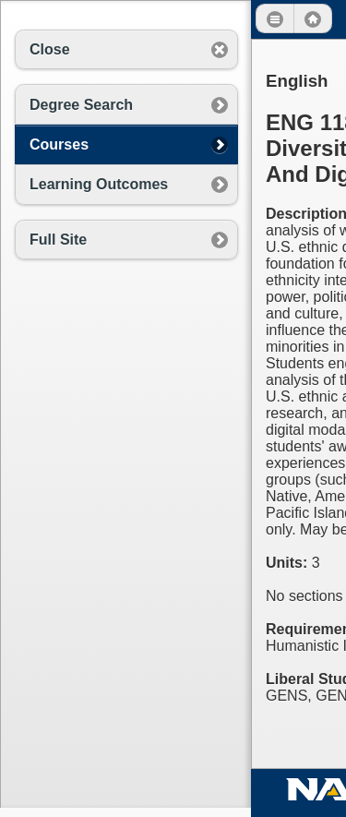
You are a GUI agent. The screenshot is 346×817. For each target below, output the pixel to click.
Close (50, 49)
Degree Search (81, 105)
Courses (59, 144)
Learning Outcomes (99, 184)
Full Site (58, 239)
